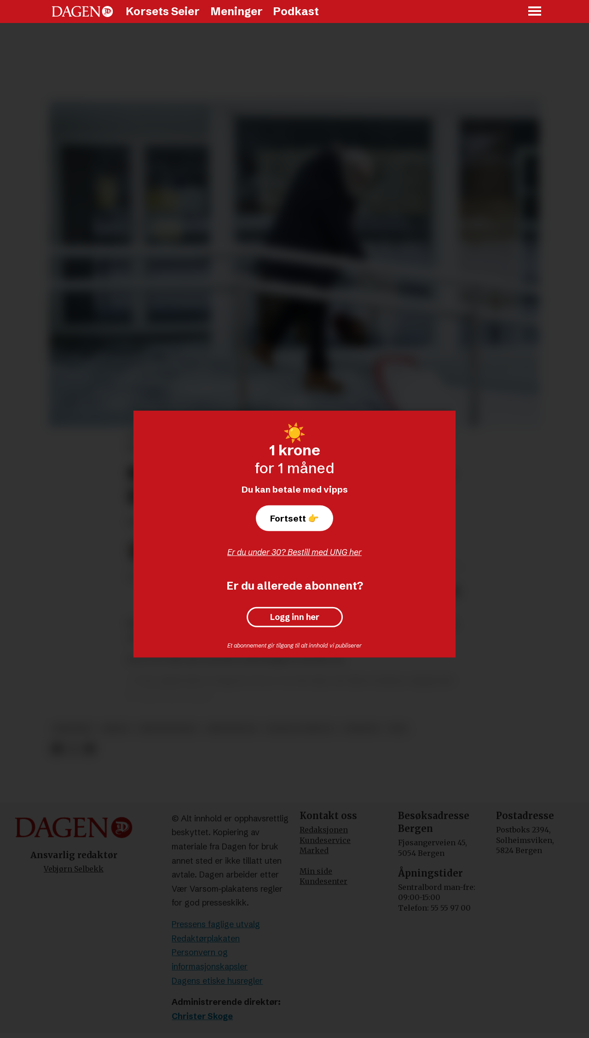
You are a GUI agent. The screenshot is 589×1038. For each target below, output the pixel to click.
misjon (115, 729)
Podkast (296, 11)
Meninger (236, 11)
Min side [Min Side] (316, 871)
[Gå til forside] (82, 11)
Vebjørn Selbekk (74, 868)
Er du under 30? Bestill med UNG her (294, 552)
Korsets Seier (163, 11)
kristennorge (168, 729)
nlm (397, 729)
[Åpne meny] (535, 12)
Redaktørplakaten (206, 938)
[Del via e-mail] (89, 749)
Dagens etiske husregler (217, 980)
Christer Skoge (202, 1016)
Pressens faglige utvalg (216, 924)
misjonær (72, 729)
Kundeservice (325, 840)
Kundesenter (323, 881)
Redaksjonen (324, 829)
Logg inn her (294, 617)
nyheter (361, 729)
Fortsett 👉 (294, 518)
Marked (314, 850)
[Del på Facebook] (56, 749)
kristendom (231, 729)
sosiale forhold (300, 729)
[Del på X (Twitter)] (73, 749)
